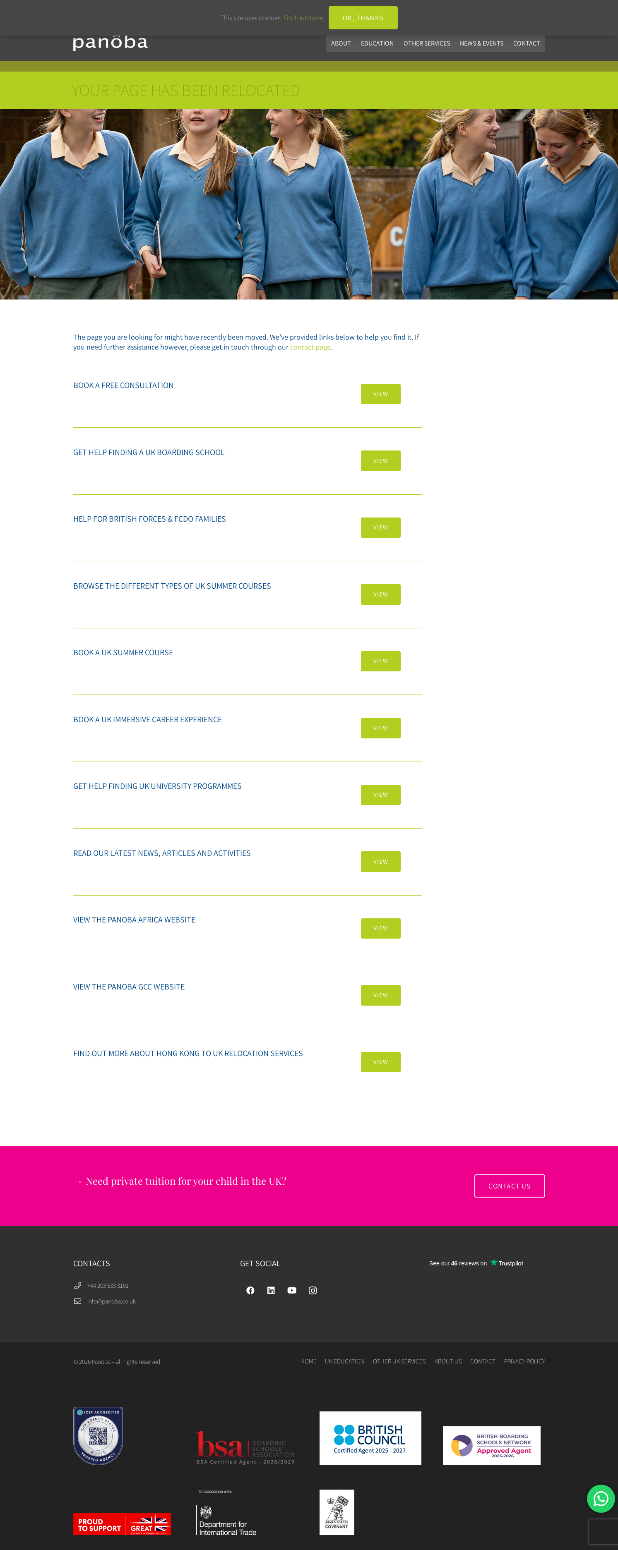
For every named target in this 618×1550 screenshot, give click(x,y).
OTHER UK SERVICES (399, 1361)
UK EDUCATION (345, 1361)
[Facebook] (250, 1290)
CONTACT (482, 1361)
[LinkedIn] (271, 1290)
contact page (310, 347)
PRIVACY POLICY (524, 1361)
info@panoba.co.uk (111, 1301)
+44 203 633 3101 (108, 1285)
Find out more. (304, 17)
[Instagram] (312, 1290)
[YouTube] (291, 1290)
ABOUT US (448, 1361)
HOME (309, 1361)
